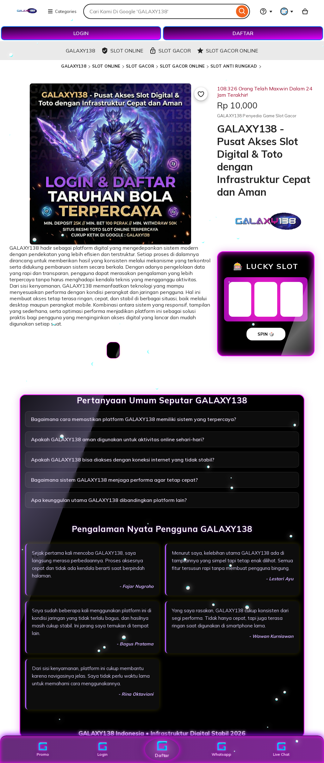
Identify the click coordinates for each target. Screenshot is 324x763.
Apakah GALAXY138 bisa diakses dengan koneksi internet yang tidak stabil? (122, 459)
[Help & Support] (266, 11)
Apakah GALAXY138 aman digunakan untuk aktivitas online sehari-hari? (117, 439)
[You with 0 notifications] (287, 11)
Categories (62, 11)
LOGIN (81, 33)
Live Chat (281, 749)
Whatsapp (221, 749)
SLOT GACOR (140, 66)
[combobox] (158, 11)
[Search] (242, 11)
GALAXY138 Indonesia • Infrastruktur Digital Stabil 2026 (162, 733)
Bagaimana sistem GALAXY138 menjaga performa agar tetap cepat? (114, 480)
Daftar (162, 749)
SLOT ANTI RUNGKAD (233, 66)
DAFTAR (243, 33)
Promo (42, 749)
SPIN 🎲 (266, 334)
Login (102, 749)
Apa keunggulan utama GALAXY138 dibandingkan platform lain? (109, 500)
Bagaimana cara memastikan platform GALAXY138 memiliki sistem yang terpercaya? (133, 419)
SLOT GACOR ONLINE (182, 66)
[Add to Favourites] (201, 94)
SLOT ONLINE (106, 66)
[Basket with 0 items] (305, 11)
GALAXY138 (73, 66)
